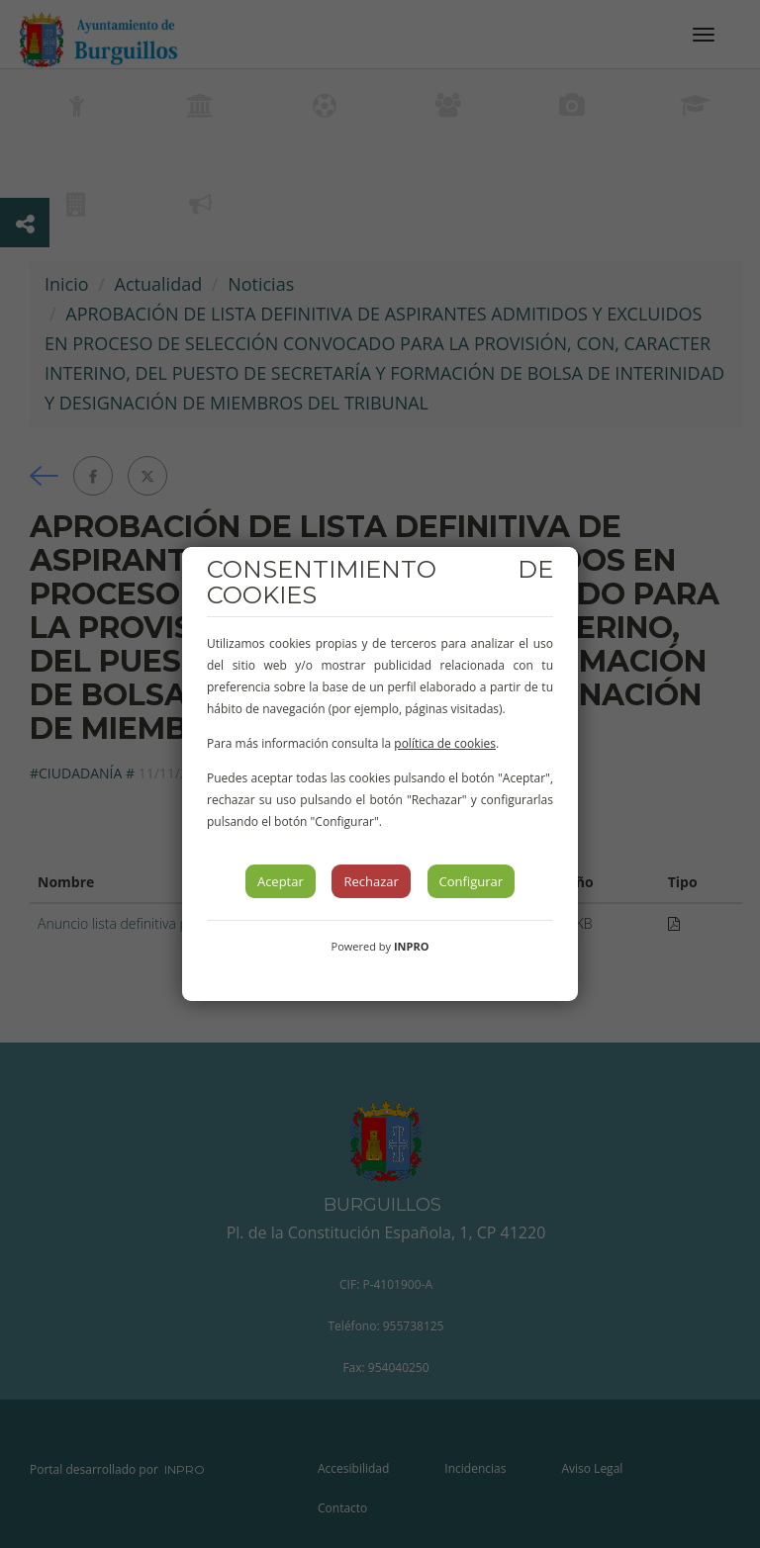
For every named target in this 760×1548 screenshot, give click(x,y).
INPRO (411, 946)
